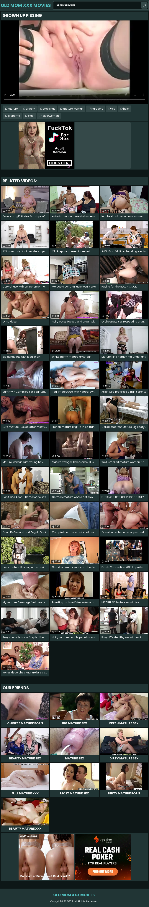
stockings (49, 109)
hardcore (97, 109)
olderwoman (50, 116)
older (31, 116)
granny (30, 109)
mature (13, 109)
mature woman (73, 109)
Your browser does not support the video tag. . (74, 62)
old (113, 109)
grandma (14, 116)
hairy (126, 109)
